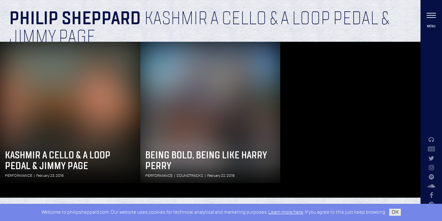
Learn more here (285, 212)
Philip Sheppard (75, 19)
